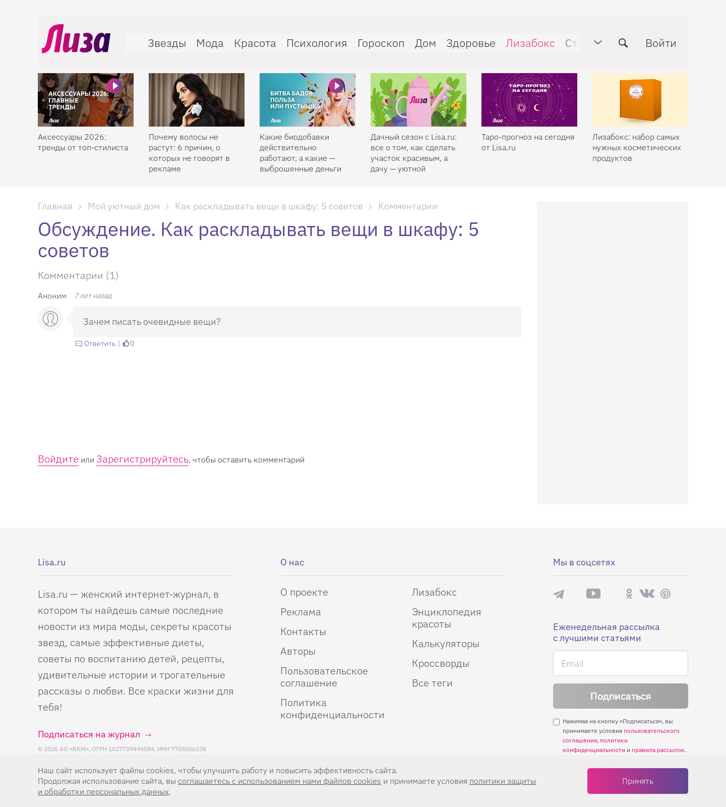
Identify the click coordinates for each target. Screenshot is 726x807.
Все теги (432, 682)
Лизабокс (526, 38)
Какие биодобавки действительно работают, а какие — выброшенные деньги (300, 144)
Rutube (613, 594)
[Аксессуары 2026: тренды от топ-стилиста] (86, 91)
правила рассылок (658, 750)
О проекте (304, 592)
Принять (637, 781)
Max (575, 594)
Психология (312, 38)
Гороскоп (377, 38)
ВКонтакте (646, 593)
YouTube (593, 594)
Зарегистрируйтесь (142, 459)
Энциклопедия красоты (446, 617)
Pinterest (665, 594)
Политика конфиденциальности (332, 708)
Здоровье (467, 38)
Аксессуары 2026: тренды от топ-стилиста (83, 133)
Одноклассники (629, 594)
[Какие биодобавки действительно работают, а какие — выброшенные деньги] (307, 91)
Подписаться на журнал (89, 734)
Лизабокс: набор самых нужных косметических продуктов (636, 138)
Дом (421, 38)
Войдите (58, 459)
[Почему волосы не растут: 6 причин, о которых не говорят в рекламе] (197, 91)
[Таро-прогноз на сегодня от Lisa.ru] (529, 91)
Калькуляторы (445, 643)
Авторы (298, 651)
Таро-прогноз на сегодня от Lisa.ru (527, 133)
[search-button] (627, 39)
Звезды (163, 38)
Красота (251, 38)
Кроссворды (440, 663)
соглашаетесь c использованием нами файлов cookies (279, 781)
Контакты (303, 631)
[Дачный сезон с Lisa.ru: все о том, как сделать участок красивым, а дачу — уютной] (418, 91)
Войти (665, 38)
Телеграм (558, 593)
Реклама (300, 611)
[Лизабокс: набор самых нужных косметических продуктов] (640, 91)
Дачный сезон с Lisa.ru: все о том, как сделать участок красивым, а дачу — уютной (414, 144)
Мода (206, 38)
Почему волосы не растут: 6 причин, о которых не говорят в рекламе (189, 144)
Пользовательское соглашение (324, 676)
